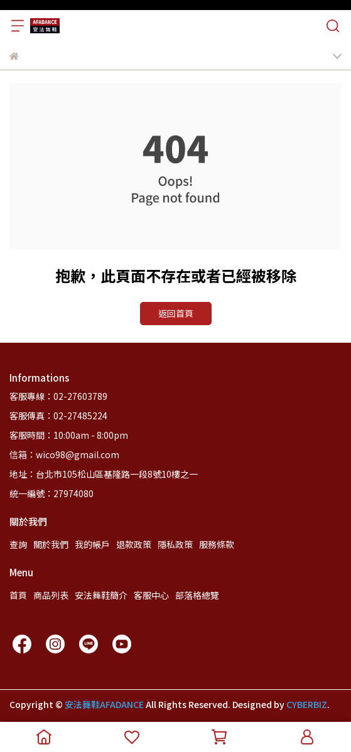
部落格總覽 (197, 595)
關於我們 (50, 544)
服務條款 (216, 544)
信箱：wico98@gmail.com (64, 454)
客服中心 (151, 595)
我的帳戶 (92, 544)
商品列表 (50, 595)
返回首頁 (175, 313)
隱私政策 (175, 544)
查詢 (18, 544)
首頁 (18, 595)
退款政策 (133, 544)
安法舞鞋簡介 (101, 595)
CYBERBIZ (306, 704)
